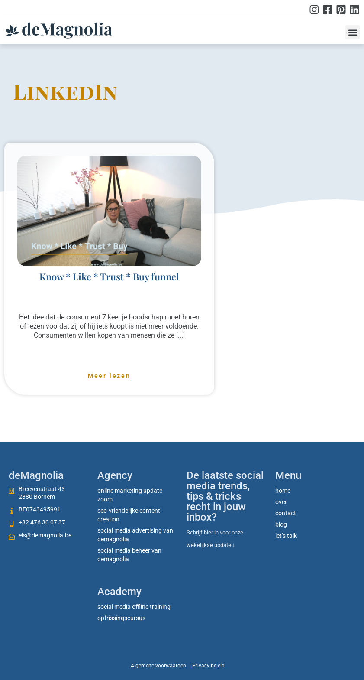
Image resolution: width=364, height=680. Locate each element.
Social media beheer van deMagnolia (129, 555)
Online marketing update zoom (129, 495)
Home (282, 490)
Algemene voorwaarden (158, 666)
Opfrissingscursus (121, 618)
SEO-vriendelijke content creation (128, 515)
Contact (285, 513)
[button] (352, 32)
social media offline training (134, 606)
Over (281, 501)
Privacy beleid (208, 666)
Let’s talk (286, 535)
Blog (281, 524)
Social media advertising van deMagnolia (135, 535)
